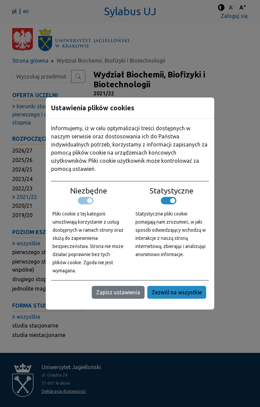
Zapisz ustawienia (118, 292)
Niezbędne (88, 191)
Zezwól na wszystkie (177, 292)
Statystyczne (171, 191)
